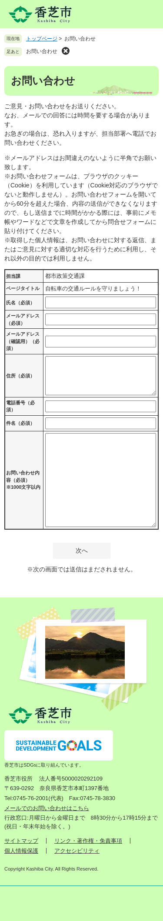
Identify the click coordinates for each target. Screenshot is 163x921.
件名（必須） (20, 423)
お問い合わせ (41, 51)
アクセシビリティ (77, 851)
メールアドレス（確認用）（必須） (23, 341)
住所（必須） (20, 375)
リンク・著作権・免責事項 (88, 841)
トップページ (41, 39)
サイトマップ (21, 841)
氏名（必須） (20, 302)
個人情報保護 (21, 851)
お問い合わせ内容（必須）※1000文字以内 (23, 480)
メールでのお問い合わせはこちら (46, 808)
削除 (66, 51)
